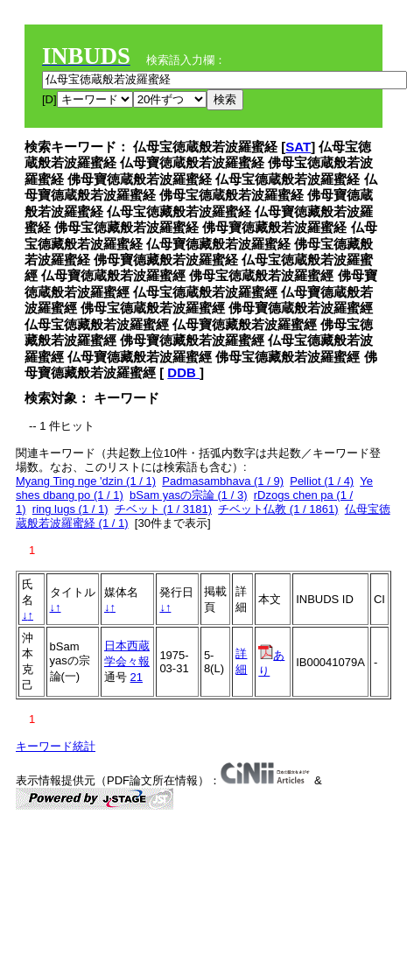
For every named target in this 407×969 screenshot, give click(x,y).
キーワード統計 (55, 746)
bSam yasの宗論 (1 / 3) (188, 495)
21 (136, 677)
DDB (183, 372)
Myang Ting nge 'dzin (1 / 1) (86, 481)
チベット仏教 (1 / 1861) (278, 509)
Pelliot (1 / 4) (322, 481)
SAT (298, 146)
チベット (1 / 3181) (163, 509)
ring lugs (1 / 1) (70, 509)
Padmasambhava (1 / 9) (223, 481)
